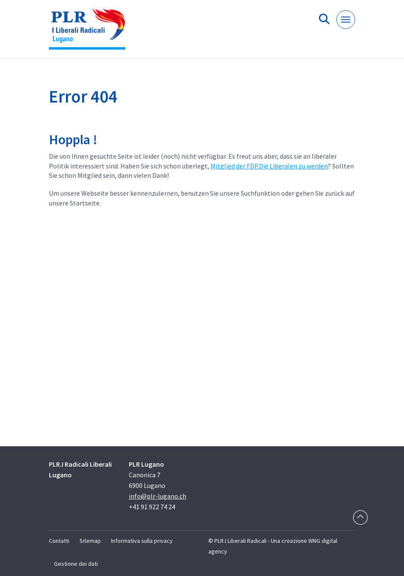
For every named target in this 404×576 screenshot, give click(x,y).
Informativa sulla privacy (142, 541)
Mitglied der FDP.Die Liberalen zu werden (269, 166)
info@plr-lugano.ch (157, 496)
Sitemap (90, 541)
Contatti (59, 541)
